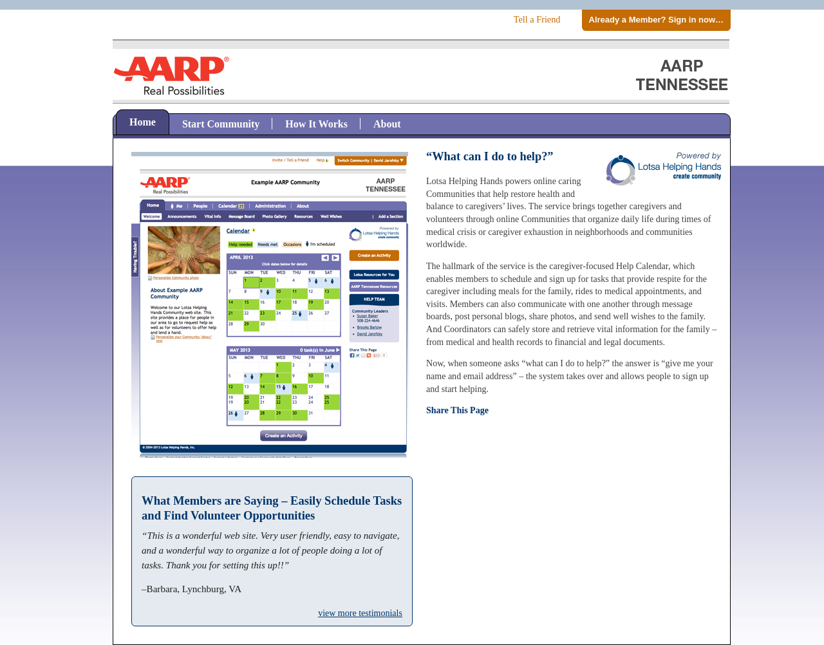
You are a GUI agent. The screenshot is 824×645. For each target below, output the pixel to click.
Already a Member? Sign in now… (656, 19)
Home (142, 122)
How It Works (316, 123)
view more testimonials (360, 613)
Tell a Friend (537, 19)
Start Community (220, 123)
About (387, 123)
